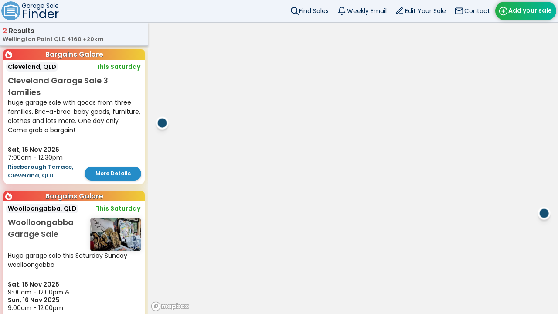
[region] (353, 168)
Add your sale (530, 10)
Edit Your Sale (425, 11)
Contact (477, 11)
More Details (113, 173)
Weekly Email (367, 11)
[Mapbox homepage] (170, 306)
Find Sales (314, 11)
